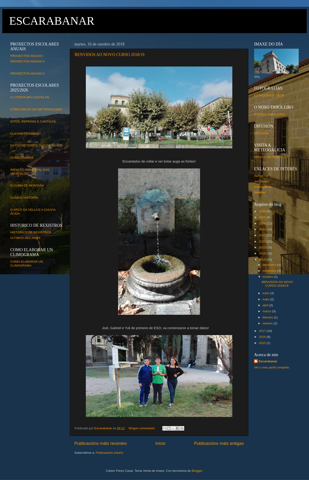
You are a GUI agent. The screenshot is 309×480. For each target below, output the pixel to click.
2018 (263, 259)
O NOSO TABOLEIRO (269, 114)
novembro (270, 270)
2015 (263, 343)
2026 (263, 211)
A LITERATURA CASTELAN (29, 97)
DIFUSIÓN (261, 133)
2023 (263, 229)
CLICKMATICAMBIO (24, 133)
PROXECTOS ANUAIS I (26, 56)
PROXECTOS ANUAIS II (27, 61)
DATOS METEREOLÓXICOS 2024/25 (36, 145)
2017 (263, 331)
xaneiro (268, 323)
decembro (270, 265)
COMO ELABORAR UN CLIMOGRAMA (26, 263)
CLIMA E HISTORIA (24, 197)
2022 (263, 235)
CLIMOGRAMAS (21, 157)
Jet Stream (261, 181)
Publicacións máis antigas (219, 443)
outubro (268, 276)
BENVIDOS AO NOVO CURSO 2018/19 (109, 54)
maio (266, 299)
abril (266, 305)
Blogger (197, 470)
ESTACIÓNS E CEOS (269, 95)
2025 (263, 217)
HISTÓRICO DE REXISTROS (30, 232)
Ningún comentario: (142, 428)
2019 (263, 253)
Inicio (160, 443)
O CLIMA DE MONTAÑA (27, 185)
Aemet (258, 176)
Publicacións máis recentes (100, 443)
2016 (263, 337)
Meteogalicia (262, 187)
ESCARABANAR (51, 20)
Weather (260, 192)
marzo (267, 311)
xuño (266, 293)
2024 (263, 223)
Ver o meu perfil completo (271, 367)
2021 (263, 241)
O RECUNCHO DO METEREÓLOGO (36, 109)
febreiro (268, 317)
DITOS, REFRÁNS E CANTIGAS (33, 121)
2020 (263, 247)
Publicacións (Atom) (109, 452)
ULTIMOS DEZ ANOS (25, 238)
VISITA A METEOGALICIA (272, 157)
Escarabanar (268, 361)
